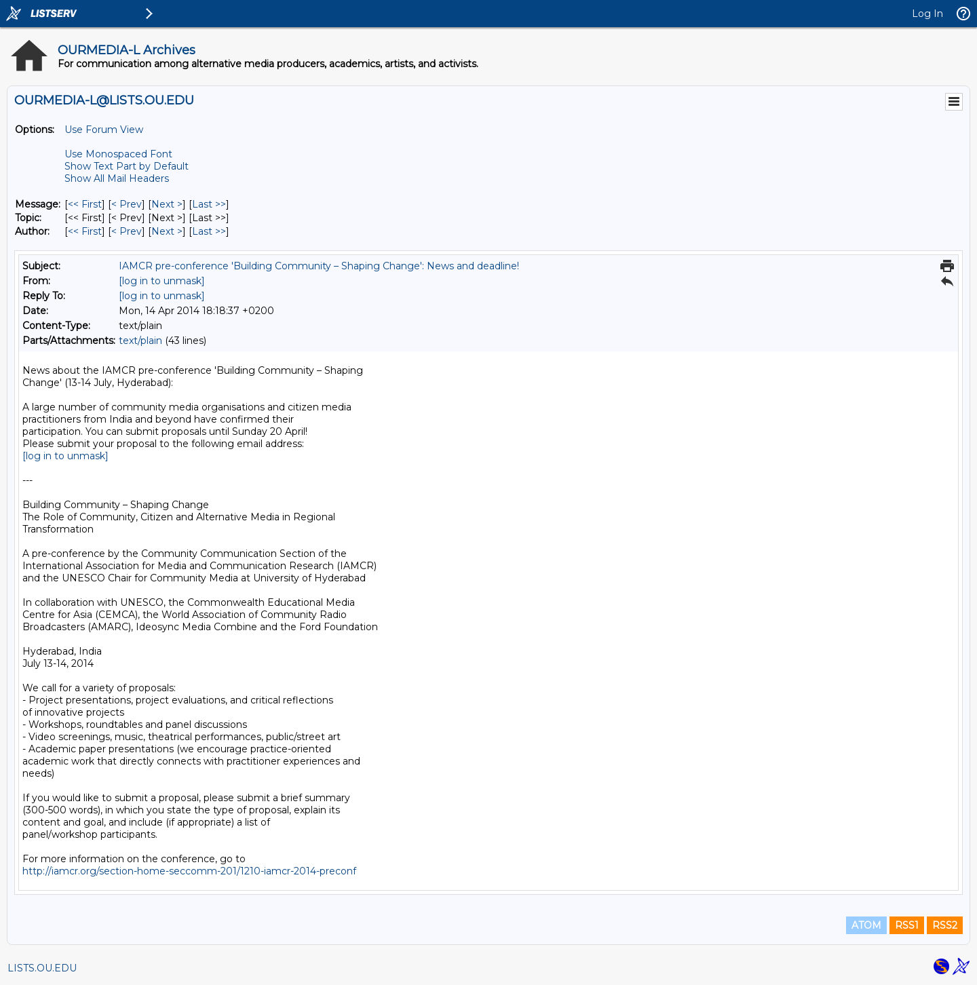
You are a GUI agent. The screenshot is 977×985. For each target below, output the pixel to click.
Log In (927, 13)
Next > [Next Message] (167, 204)
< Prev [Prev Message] (126, 204)
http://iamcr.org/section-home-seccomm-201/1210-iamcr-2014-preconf (189, 871)
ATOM (866, 925)
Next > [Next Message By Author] (167, 231)
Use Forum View (103, 129)
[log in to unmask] (162, 281)
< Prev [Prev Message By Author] (126, 231)
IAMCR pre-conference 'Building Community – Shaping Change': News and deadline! (319, 266)
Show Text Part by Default (126, 166)
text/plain (140, 340)
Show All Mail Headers (116, 178)
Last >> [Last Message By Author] (209, 231)
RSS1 (907, 925)
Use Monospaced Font (118, 154)
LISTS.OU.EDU (42, 968)
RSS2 (944, 925)
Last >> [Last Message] (209, 204)
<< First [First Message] (85, 204)
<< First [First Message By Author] (85, 231)
